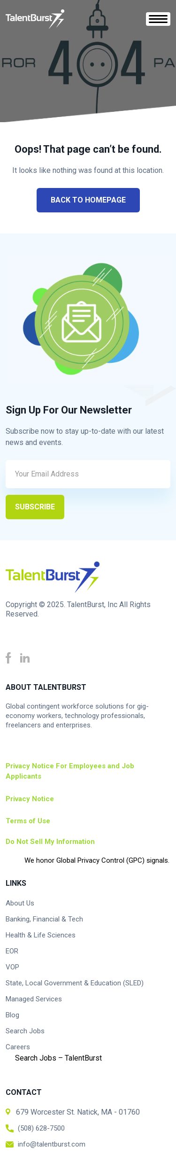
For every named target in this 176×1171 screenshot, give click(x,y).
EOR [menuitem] (12, 951)
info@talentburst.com (51, 1144)
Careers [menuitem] (18, 1047)
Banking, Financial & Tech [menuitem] (44, 919)
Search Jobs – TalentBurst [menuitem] (58, 1058)
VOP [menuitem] (12, 967)
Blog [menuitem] (12, 1015)
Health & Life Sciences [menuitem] (41, 935)
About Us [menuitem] (20, 903)
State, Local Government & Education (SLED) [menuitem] (75, 983)
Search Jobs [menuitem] (25, 1031)
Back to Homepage (88, 199)
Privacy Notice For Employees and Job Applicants (70, 771)
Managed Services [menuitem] (34, 999)
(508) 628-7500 (41, 1128)
